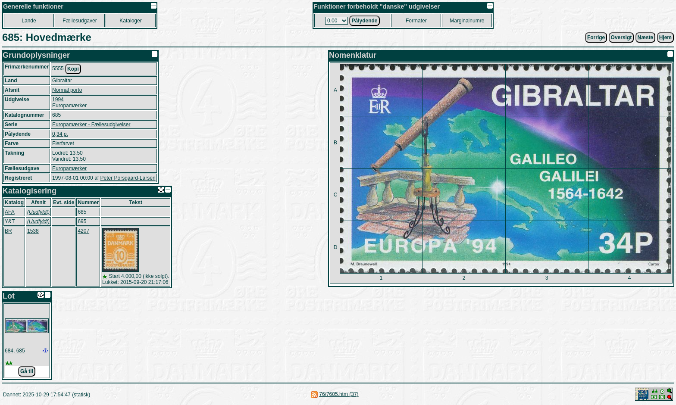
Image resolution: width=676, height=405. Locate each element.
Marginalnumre (467, 21)
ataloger (130, 21)
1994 (58, 100)
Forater (416, 21)
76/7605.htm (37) (338, 394)
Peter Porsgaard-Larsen (127, 178)
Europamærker (69, 168)
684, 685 (15, 351)
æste (646, 37)
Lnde (29, 21)
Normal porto (67, 90)
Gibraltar (62, 81)
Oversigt (621, 37)
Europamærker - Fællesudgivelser (91, 125)
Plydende (364, 21)
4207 (83, 231)
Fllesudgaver (80, 21)
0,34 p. (60, 134)
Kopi (73, 69)
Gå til (26, 371)
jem (665, 37)
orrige (596, 37)
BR (8, 231)
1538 (33, 231)
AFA (10, 212)
